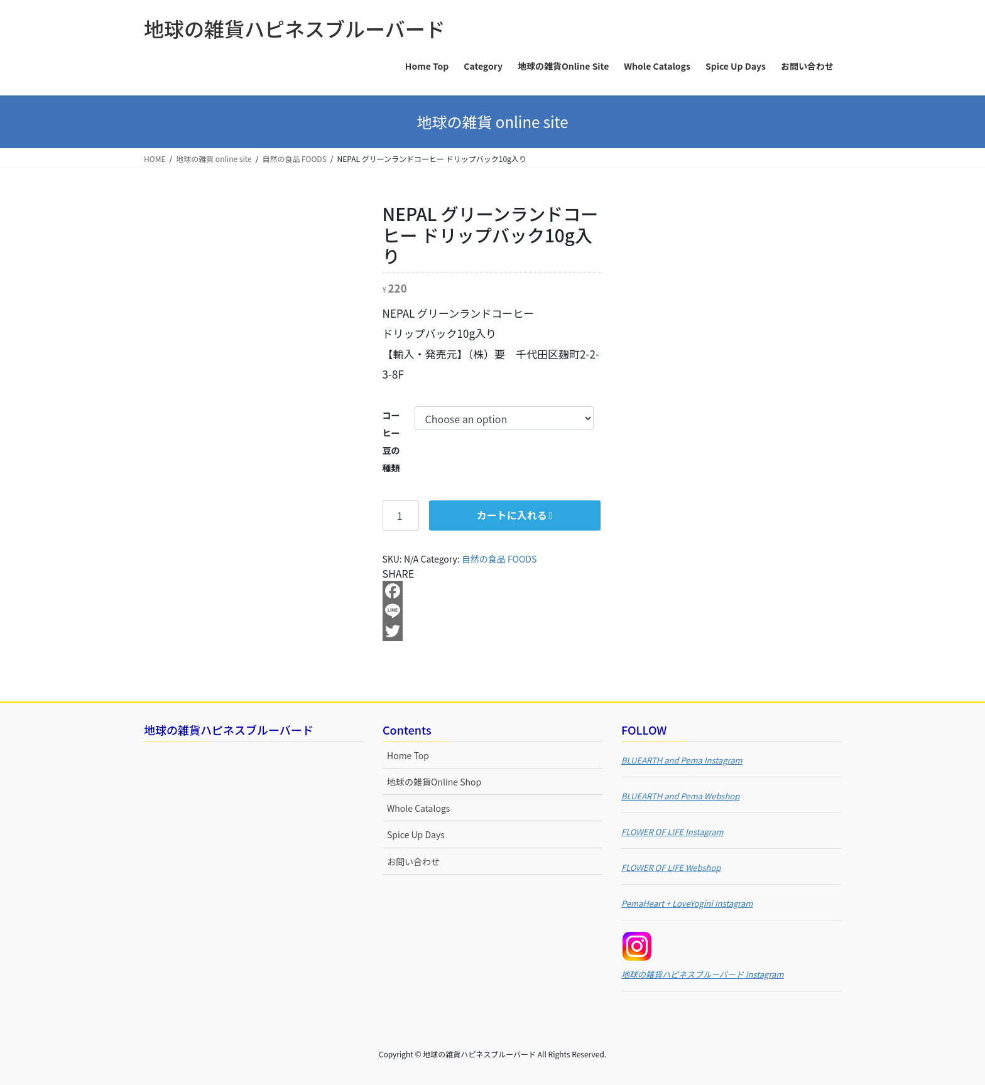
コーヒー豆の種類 (391, 441)
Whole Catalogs (418, 808)
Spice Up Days (416, 834)
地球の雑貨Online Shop (434, 781)
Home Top (408, 755)
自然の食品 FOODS (499, 559)
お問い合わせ (413, 861)
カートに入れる (512, 514)
